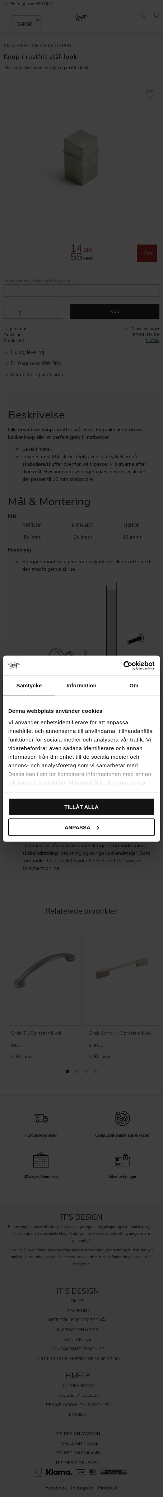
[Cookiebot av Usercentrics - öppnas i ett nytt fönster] (123, 665)
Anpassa (82, 827)
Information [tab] (81, 685)
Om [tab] (133, 685)
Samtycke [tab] (29, 685)
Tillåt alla (81, 807)
